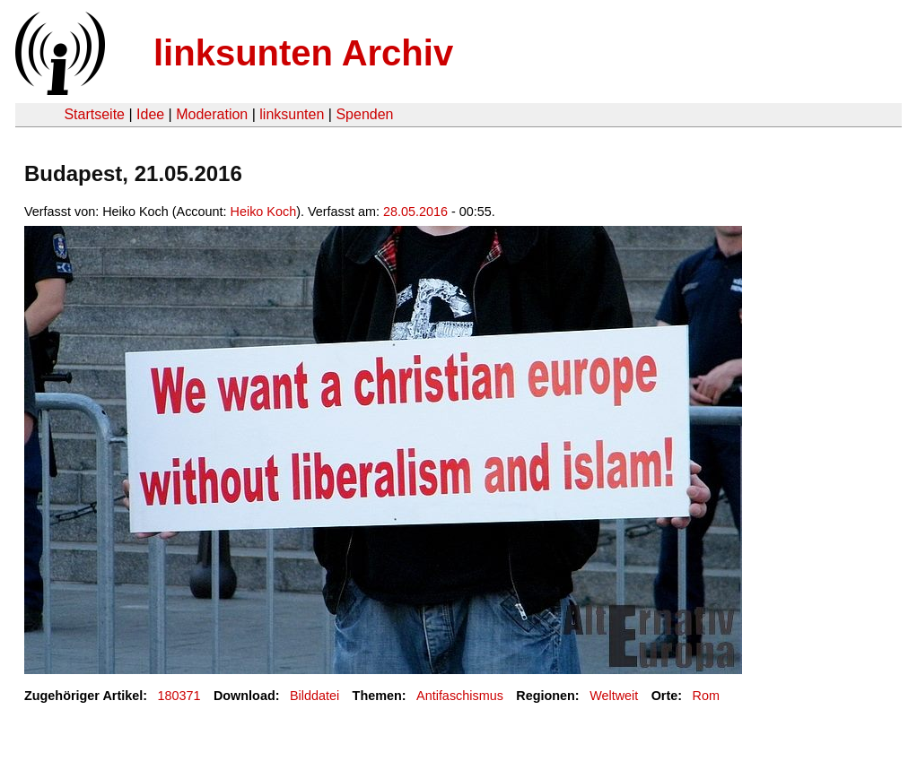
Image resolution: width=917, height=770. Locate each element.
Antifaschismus (459, 695)
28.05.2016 (415, 211)
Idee (150, 114)
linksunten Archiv (303, 53)
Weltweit (614, 695)
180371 (179, 695)
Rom (706, 695)
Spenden (364, 114)
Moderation (212, 114)
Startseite (94, 114)
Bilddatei (314, 695)
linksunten (291, 114)
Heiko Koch (264, 211)
